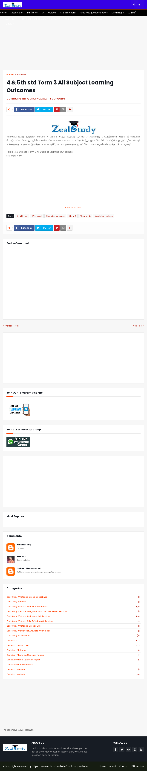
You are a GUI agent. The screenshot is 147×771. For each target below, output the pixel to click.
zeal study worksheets (73, 635)
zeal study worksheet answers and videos (73, 630)
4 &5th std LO (73, 207)
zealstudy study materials (73, 664)
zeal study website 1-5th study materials (73, 606)
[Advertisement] (73, 43)
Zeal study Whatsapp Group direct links (73, 597)
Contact (123, 766)
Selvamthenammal (28, 568)
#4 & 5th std (21, 74)
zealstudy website (73, 669)
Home (9, 74)
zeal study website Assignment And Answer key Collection (73, 611)
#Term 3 (72, 216)
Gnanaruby (24, 544)
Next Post (137, 325)
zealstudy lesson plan (73, 645)
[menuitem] (3, 12)
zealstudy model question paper (73, 659)
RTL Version (138, 766)
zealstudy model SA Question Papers (73, 655)
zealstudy (73, 640)
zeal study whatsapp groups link (73, 626)
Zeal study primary (73, 601)
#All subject (37, 216)
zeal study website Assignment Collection (73, 616)
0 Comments (58, 98)
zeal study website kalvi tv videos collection (73, 621)
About (112, 766)
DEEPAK (21, 556)
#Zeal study (85, 216)
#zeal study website (104, 216)
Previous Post (11, 325)
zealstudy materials (73, 650)
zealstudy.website (73, 674)
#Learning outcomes (55, 216)
